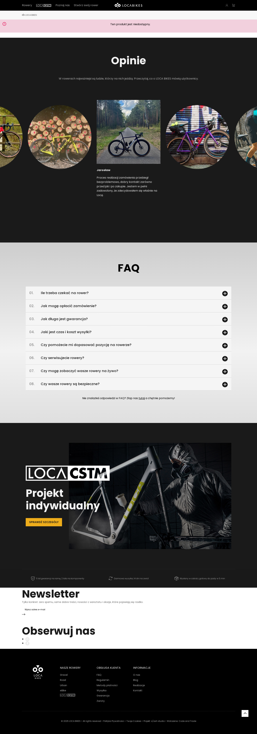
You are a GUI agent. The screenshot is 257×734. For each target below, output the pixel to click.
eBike (63, 690)
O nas (136, 674)
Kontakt (137, 690)
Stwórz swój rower (86, 5)
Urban (63, 685)
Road (63, 679)
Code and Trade (187, 720)
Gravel (64, 674)
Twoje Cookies (133, 720)
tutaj (142, 405)
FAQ (99, 674)
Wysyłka (101, 690)
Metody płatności (107, 685)
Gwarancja (103, 695)
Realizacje (139, 685)
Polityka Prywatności (113, 720)
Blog (135, 679)
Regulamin (103, 679)
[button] (43, 139)
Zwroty (101, 700)
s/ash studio (158, 720)
